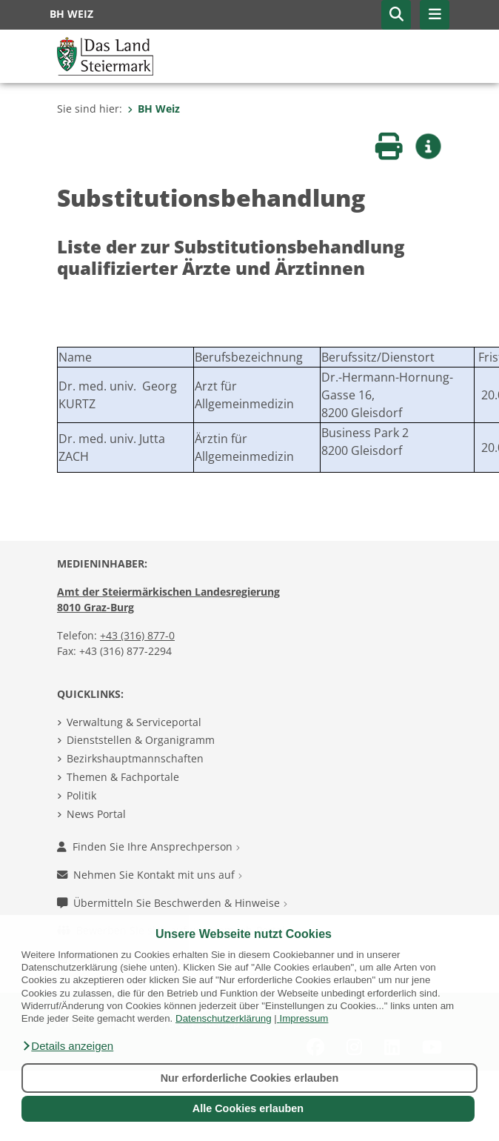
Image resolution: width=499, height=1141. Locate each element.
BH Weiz (153, 109)
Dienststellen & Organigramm (141, 740)
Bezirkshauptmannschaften (135, 758)
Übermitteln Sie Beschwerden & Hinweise (172, 903)
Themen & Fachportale (123, 777)
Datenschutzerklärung (223, 1018)
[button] (67, 1046)
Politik (81, 795)
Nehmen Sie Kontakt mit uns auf (149, 875)
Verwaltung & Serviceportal (134, 722)
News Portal (96, 814)
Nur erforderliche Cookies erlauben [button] (250, 1078)
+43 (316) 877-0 (137, 635)
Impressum (304, 1018)
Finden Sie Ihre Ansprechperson (148, 846)
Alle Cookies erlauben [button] (248, 1108)
